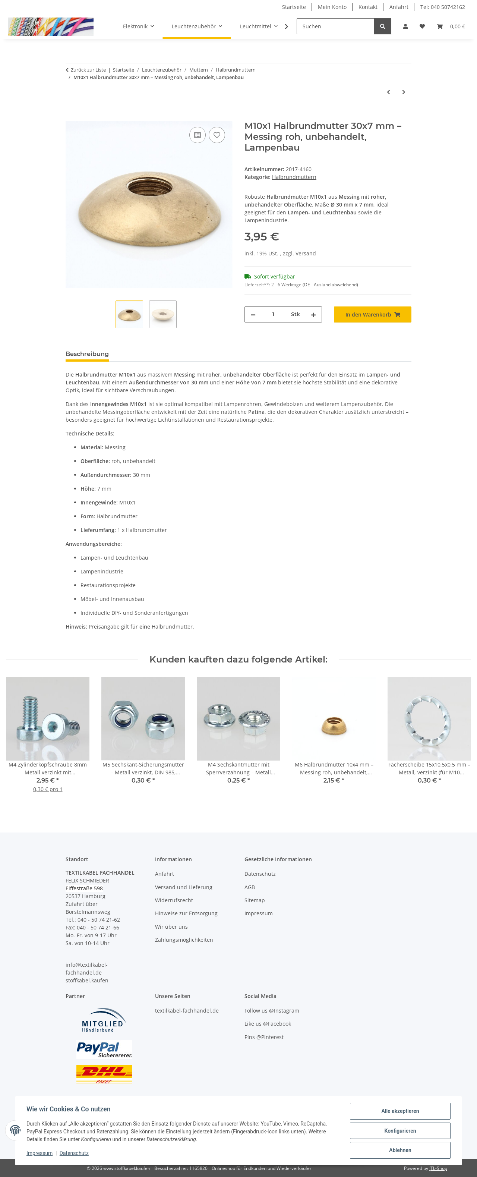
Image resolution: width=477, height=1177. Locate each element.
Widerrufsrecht (174, 900)
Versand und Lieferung (183, 887)
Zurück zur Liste (88, 69)
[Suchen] (336, 26)
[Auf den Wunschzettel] (217, 135)
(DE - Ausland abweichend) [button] (330, 284)
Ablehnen (399, 1151)
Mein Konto (332, 6)
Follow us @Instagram (271, 1010)
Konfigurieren (399, 1131)
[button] (405, 26)
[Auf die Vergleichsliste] (197, 135)
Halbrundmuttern (294, 176)
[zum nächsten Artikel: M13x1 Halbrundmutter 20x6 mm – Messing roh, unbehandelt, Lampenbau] (403, 92)
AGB (249, 887)
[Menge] (273, 314)
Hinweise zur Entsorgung (186, 913)
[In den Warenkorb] (72, 117)
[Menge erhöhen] (313, 314)
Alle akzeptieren (399, 1112)
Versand (306, 253)
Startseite (294, 6)
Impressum (40, 1154)
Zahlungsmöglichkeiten (184, 939)
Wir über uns (171, 926)
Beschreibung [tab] (87, 354)
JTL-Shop (438, 1168)
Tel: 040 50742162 (442, 6)
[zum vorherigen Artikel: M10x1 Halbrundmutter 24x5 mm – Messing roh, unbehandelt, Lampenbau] (388, 92)
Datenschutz (74, 1154)
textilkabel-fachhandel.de (187, 1010)
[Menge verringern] (253, 314)
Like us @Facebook (267, 1023)
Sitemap (254, 900)
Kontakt (368, 6)
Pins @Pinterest (264, 1037)
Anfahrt (398, 6)
